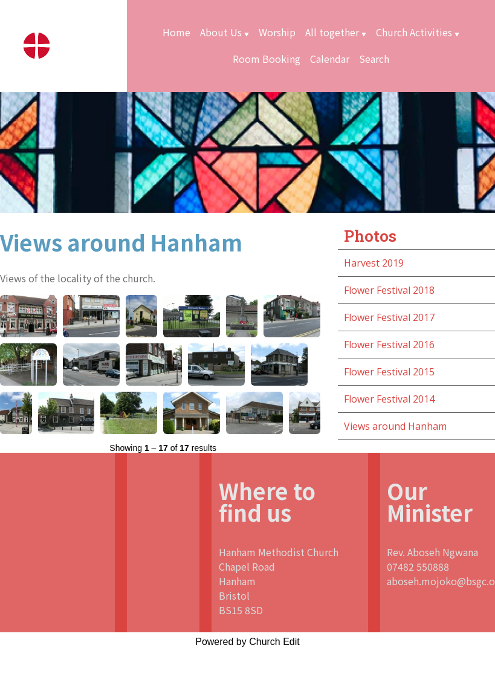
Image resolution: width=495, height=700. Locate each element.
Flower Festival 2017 (389, 317)
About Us (221, 32)
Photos (370, 235)
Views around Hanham (395, 426)
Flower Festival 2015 (389, 371)
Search (374, 58)
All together (332, 32)
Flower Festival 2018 (389, 290)
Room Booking (266, 58)
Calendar (329, 58)
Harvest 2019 (374, 263)
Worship (277, 32)
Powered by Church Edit (247, 642)
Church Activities (414, 32)
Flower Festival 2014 (389, 399)
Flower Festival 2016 (389, 344)
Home (176, 32)
